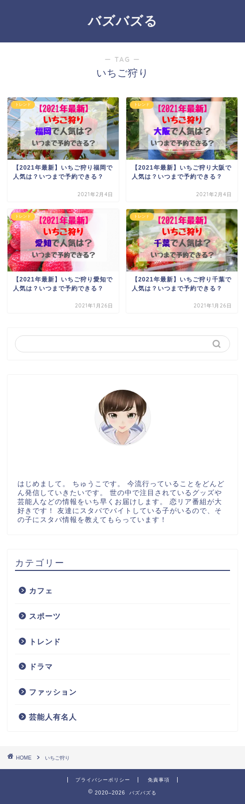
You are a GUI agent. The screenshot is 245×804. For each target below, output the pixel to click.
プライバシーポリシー (102, 780)
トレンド (45, 641)
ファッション (53, 692)
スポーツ (45, 616)
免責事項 (159, 780)
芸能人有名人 (53, 717)
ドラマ (41, 666)
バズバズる (123, 20)
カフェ (41, 590)
